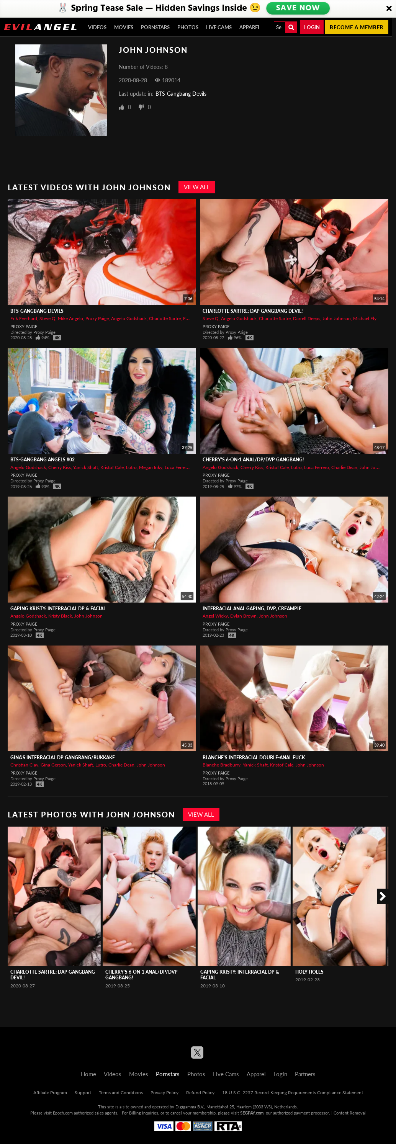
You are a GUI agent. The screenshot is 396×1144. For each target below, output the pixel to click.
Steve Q (47, 318)
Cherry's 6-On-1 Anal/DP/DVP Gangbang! (253, 460)
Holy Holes (309, 972)
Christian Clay (24, 765)
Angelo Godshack (129, 318)
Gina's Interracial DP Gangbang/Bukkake (62, 757)
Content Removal (350, 1112)
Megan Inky (150, 467)
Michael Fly (364, 318)
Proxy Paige (97, 318)
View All (197, 186)
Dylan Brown (243, 616)
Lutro (131, 467)
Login (312, 27)
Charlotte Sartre (165, 318)
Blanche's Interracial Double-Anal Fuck (254, 757)
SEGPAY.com (251, 1112)
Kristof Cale (112, 467)
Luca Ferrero (177, 467)
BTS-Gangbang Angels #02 (42, 460)
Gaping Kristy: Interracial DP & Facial (58, 608)
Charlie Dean (344, 467)
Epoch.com (63, 1112)
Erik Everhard (23, 318)
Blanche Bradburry (222, 765)
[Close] (389, 9)
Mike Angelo (70, 318)
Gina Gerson (53, 765)
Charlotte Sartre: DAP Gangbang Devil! (253, 311)
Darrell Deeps (306, 318)
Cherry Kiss (59, 467)
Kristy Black (60, 616)
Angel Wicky (215, 616)
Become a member (356, 27)
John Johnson (336, 318)
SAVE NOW (298, 8)
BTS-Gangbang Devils (180, 93)
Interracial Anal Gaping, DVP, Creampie (252, 608)
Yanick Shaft (85, 467)
